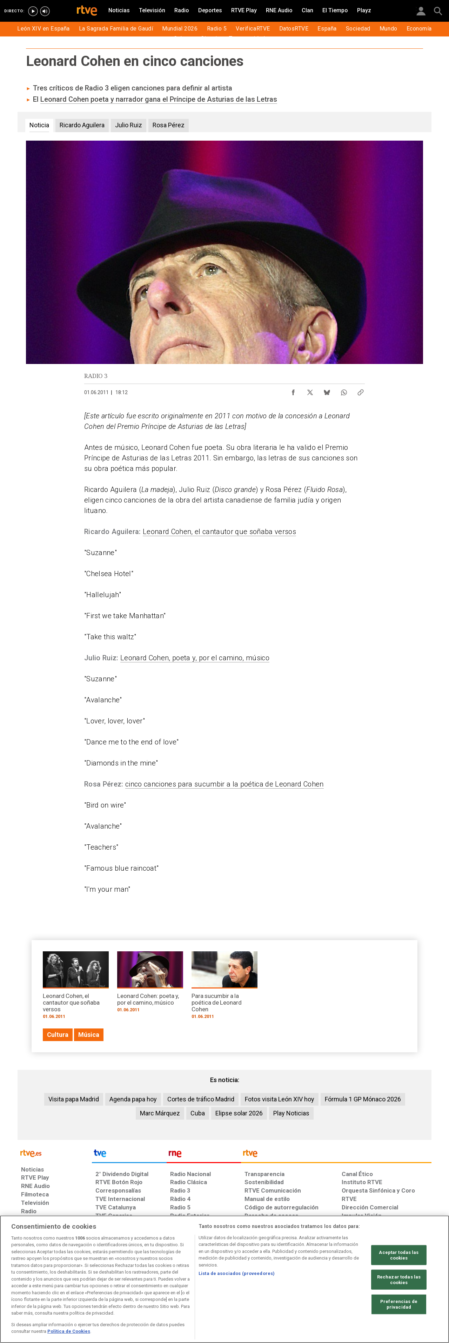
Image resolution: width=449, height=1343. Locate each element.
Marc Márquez (160, 1113)
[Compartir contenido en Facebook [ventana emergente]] (293, 390)
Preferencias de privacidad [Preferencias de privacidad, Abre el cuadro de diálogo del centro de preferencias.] (398, 1304)
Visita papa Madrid (73, 1099)
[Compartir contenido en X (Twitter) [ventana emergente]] (310, 390)
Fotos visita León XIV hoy (279, 1099)
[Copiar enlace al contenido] (360, 390)
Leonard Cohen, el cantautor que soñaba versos (219, 531)
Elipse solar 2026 (239, 1113)
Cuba (197, 1113)
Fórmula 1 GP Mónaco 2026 (363, 1099)
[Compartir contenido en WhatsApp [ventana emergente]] (343, 390)
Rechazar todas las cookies (399, 1279)
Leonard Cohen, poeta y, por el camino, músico (194, 658)
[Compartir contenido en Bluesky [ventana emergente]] (327, 390)
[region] (224, 1279)
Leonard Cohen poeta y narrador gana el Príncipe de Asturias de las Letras (158, 99)
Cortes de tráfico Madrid (200, 1099)
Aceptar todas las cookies (398, 1255)
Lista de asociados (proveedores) (237, 1273)
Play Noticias (291, 1113)
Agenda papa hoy (133, 1099)
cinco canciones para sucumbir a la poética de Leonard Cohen (224, 784)
